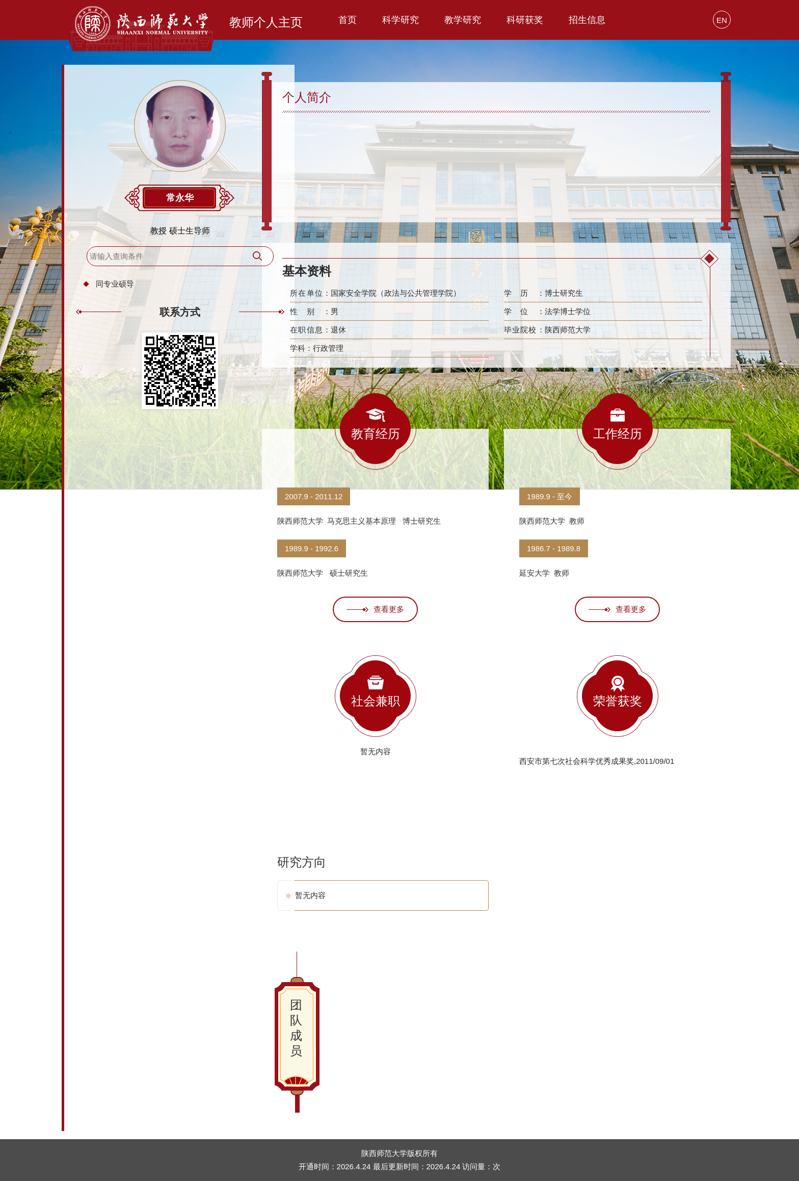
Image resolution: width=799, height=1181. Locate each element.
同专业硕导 (121, 290)
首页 (347, 20)
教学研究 (462, 20)
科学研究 (400, 20)
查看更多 (375, 609)
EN (721, 20)
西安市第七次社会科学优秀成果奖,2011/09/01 (596, 761)
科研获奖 (525, 20)
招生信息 (587, 20)
